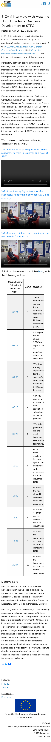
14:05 (15, 495)
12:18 (15, 465)
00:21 (15, 312)
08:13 (15, 407)
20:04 (15, 564)
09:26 (15, 434)
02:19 (15, 345)
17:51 (15, 541)
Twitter (5, 687)
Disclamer (6, 697)
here (40, 271)
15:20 (15, 517)
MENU (45, 3)
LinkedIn (5, 684)
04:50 (15, 377)
